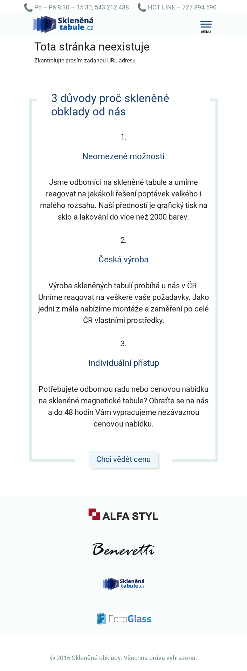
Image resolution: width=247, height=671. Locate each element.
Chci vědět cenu (123, 459)
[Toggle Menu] (206, 24)
